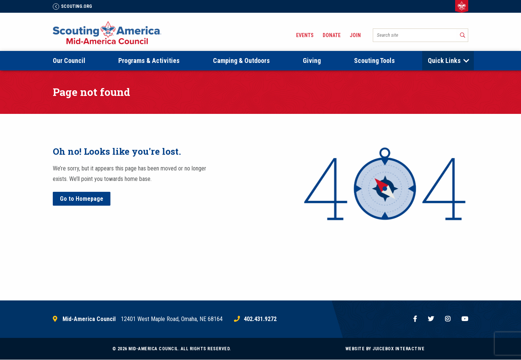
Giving (312, 60)
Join (355, 35)
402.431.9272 (260, 319)
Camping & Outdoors (241, 60)
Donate (332, 35)
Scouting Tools (374, 60)
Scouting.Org (72, 6)
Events (305, 35)
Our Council (69, 60)
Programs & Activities (149, 60)
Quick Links (444, 60)
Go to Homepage (81, 198)
